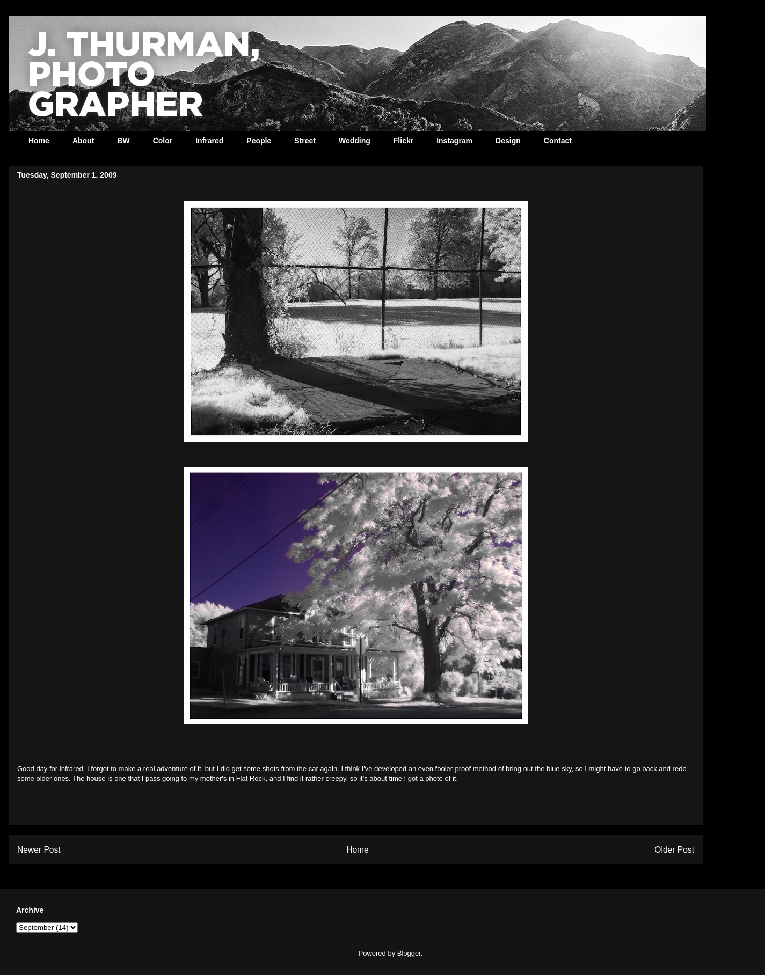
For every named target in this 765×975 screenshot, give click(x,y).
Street (305, 140)
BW (123, 140)
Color (163, 140)
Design (508, 140)
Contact (558, 140)
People (258, 140)
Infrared (209, 140)
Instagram (454, 140)
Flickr (403, 140)
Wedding (354, 140)
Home (38, 140)
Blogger (409, 953)
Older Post (674, 849)
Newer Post (39, 849)
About (83, 140)
